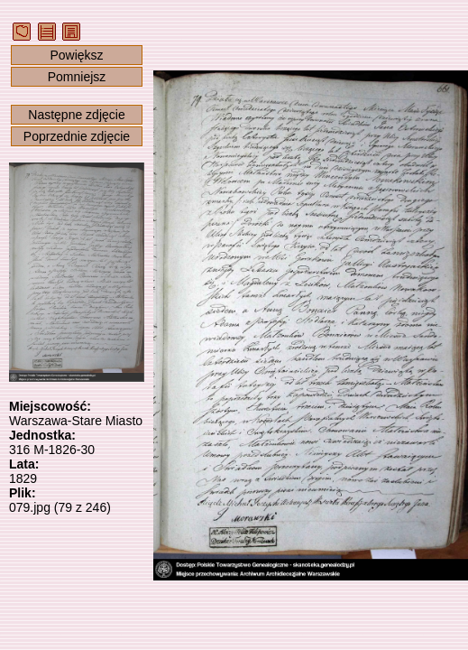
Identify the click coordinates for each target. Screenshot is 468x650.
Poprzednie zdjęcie (76, 136)
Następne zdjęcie (76, 114)
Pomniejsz (77, 77)
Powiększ (76, 55)
